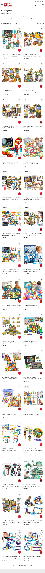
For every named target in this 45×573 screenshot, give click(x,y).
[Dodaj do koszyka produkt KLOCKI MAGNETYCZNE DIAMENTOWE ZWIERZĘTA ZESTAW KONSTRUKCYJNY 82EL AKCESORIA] (41, 86)
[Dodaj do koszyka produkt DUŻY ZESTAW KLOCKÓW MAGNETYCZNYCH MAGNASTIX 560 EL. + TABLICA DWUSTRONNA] (41, 373)
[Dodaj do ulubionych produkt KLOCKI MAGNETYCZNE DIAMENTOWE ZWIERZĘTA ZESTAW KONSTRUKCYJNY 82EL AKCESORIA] (41, 64)
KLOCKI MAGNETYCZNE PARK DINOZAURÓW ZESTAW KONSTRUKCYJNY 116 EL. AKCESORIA (11, 127)
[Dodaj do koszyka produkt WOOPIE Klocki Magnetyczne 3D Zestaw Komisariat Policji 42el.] (41, 265)
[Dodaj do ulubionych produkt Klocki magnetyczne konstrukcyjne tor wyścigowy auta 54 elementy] (20, 530)
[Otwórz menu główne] (2, 5)
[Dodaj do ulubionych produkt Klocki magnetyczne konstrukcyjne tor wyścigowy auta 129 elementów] (41, 494)
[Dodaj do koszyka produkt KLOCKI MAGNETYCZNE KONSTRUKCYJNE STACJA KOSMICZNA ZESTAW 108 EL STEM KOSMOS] (41, 480)
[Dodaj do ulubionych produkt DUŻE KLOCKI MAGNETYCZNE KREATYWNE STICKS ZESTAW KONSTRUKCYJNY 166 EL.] (20, 351)
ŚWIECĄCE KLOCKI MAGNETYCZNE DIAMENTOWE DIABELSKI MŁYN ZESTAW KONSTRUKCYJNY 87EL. (11, 198)
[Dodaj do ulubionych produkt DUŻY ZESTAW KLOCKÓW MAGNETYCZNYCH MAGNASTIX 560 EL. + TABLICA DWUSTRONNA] (41, 351)
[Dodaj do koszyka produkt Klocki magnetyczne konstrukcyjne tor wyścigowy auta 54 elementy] (19, 552)
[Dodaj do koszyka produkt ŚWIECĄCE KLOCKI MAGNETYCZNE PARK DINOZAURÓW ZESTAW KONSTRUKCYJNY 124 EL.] (41, 193)
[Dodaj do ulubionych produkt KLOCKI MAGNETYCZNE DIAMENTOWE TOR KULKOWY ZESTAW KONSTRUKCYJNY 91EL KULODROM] (41, 387)
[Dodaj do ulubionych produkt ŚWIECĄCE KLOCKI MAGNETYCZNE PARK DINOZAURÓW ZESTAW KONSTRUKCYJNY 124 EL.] (41, 171)
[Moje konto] (39, 1)
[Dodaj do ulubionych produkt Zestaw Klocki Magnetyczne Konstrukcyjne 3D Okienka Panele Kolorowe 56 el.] (41, 315)
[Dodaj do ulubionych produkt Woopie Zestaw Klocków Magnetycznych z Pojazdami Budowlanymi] (20, 315)
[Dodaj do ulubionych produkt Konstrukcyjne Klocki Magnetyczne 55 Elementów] (41, 100)
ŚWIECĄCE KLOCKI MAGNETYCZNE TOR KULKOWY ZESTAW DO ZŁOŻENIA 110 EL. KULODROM (11, 234)
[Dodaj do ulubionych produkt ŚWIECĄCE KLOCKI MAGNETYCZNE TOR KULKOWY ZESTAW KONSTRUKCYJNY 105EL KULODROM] (41, 207)
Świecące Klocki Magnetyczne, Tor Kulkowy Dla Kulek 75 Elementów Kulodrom (10, 270)
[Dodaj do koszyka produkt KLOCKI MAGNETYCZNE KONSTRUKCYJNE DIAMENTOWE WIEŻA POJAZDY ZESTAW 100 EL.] (41, 50)
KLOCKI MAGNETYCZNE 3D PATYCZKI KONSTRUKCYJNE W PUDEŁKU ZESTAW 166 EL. (11, 413)
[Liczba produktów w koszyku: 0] (42, 4)
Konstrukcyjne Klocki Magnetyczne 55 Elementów (32, 127)
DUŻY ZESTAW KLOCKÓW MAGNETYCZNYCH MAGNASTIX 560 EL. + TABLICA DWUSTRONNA (32, 378)
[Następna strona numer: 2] (31, 565)
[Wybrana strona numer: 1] (22, 565)
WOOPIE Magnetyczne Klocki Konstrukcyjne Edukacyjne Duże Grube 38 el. (32, 306)
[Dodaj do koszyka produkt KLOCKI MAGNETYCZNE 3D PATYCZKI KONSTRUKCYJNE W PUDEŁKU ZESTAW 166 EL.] (19, 409)
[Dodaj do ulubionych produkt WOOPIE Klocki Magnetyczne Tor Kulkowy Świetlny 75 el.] (20, 136)
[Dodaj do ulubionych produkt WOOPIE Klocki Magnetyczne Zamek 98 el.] (20, 279)
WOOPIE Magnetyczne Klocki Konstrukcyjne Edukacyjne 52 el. (31, 162)
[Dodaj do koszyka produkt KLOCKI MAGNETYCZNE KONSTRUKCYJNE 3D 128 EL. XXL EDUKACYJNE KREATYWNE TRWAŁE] (19, 444)
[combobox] (9, 23)
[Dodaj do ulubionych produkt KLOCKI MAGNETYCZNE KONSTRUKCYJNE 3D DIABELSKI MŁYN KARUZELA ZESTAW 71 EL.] (41, 422)
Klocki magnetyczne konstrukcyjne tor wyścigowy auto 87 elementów (32, 557)
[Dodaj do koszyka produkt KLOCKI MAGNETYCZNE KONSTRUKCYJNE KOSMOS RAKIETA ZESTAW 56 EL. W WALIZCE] (19, 480)
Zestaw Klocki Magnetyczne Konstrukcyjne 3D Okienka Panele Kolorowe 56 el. (31, 342)
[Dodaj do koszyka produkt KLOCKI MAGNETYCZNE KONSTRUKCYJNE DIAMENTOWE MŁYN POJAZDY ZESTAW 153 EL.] (19, 86)
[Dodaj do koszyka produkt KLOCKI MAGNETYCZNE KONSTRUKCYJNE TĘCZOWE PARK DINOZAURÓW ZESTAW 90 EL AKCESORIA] (19, 516)
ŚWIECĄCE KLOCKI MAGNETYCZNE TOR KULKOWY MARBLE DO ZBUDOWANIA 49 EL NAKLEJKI (11, 55)
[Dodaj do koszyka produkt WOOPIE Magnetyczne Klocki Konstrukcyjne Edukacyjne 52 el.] (41, 158)
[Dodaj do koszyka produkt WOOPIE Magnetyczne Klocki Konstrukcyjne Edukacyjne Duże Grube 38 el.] (41, 301)
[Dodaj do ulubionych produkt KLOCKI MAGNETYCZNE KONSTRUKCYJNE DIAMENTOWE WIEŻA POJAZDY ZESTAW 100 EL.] (41, 28)
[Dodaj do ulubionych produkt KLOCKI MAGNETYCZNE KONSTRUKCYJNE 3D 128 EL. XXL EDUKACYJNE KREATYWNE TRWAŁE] (20, 422)
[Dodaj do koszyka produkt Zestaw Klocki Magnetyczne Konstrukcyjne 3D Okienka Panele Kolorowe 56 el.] (41, 337)
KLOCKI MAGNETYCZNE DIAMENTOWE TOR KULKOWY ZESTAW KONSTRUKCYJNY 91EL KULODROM (31, 413)
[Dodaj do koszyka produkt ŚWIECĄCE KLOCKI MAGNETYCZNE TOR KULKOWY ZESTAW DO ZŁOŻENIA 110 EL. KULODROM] (19, 229)
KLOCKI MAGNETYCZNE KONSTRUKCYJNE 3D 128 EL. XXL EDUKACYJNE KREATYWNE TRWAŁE (11, 449)
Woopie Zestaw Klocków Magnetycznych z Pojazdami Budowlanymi (9, 342)
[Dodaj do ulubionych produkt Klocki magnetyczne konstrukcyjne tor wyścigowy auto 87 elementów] (41, 530)
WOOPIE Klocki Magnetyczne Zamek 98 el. (12, 306)
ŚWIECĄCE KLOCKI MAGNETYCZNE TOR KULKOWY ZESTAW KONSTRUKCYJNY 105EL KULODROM (32, 234)
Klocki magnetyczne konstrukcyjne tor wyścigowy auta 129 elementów (32, 521)
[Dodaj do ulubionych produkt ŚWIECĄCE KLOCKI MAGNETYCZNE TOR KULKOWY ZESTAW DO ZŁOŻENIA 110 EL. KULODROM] (20, 207)
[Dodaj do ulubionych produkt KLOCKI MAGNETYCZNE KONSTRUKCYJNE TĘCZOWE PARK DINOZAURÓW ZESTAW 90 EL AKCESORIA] (20, 494)
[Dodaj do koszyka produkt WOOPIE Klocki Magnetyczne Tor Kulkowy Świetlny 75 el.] (19, 158)
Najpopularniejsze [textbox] (6, 23)
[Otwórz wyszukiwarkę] (35, 4)
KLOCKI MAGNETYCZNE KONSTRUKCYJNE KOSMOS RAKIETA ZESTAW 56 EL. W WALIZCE (11, 485)
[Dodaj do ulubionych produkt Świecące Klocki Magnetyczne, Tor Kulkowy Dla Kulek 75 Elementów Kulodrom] (20, 243)
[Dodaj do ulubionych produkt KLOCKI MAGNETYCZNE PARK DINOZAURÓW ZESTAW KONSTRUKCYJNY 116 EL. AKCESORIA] (20, 100)
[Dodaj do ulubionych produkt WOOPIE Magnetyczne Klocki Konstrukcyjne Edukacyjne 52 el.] (41, 136)
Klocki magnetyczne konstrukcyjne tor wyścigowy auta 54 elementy (11, 557)
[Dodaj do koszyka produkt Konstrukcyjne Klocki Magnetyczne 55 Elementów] (41, 122)
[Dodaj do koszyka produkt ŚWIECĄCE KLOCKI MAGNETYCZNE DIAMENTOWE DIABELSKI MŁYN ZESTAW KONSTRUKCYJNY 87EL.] (19, 193)
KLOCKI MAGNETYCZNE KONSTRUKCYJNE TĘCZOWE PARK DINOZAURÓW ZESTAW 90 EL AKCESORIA (10, 521)
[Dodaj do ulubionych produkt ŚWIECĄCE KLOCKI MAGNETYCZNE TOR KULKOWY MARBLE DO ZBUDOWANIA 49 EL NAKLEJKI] (20, 28)
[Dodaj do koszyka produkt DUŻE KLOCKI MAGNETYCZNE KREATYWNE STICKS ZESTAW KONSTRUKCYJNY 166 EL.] (19, 373)
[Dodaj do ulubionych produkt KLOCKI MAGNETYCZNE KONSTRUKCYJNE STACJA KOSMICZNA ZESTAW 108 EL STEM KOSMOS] (41, 458)
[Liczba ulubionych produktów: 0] (39, 4)
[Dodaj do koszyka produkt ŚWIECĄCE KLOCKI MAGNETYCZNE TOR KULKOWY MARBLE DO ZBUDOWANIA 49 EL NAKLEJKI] (19, 50)
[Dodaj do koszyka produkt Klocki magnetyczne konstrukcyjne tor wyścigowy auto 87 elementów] (41, 552)
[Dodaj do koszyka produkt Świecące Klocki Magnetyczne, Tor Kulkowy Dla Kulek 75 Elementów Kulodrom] (19, 265)
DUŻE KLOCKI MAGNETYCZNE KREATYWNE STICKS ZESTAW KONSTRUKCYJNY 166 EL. (9, 378)
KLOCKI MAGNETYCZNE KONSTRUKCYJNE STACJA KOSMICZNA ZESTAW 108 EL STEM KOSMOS (33, 485)
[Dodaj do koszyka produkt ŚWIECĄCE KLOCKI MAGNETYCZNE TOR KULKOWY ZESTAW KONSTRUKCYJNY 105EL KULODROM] (41, 229)
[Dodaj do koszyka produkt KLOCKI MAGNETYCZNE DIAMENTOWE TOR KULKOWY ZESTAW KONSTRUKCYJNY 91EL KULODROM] (41, 409)
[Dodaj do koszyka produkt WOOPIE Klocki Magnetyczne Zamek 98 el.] (19, 301)
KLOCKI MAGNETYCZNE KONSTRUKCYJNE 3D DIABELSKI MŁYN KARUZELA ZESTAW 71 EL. (33, 449)
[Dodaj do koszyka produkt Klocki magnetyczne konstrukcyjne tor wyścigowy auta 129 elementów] (41, 516)
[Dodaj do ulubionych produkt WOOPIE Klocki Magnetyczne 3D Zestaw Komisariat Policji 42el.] (41, 243)
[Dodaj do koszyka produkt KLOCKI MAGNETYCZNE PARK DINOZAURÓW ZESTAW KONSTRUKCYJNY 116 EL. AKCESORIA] (19, 122)
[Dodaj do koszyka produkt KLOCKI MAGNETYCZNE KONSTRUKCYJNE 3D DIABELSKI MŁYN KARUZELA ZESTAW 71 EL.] (41, 444)
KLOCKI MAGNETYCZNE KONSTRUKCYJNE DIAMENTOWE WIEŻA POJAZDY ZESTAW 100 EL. (31, 55)
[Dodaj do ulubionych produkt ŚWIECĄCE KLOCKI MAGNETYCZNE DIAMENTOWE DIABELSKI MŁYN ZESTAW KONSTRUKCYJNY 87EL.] (20, 171)
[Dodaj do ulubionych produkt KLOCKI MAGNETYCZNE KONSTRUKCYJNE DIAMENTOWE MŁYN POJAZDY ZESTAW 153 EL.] (20, 64)
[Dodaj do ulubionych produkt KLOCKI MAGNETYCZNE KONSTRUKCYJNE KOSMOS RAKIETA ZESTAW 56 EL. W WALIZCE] (20, 458)
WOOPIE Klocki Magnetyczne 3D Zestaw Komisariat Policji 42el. (31, 270)
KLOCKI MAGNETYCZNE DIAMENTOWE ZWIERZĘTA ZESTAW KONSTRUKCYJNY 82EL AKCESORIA (32, 91)
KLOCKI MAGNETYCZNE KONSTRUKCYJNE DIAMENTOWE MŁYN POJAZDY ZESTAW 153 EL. (10, 91)
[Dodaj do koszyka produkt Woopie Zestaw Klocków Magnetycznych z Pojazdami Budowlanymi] (19, 337)
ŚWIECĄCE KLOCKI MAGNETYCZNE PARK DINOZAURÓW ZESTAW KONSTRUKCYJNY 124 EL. (32, 198)
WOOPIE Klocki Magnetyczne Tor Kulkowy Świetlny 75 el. (10, 162)
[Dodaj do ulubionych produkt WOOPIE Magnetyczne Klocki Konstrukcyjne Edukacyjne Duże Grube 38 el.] (41, 279)
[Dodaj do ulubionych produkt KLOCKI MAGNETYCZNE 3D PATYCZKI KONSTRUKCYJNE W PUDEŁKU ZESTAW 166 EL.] (20, 387)
